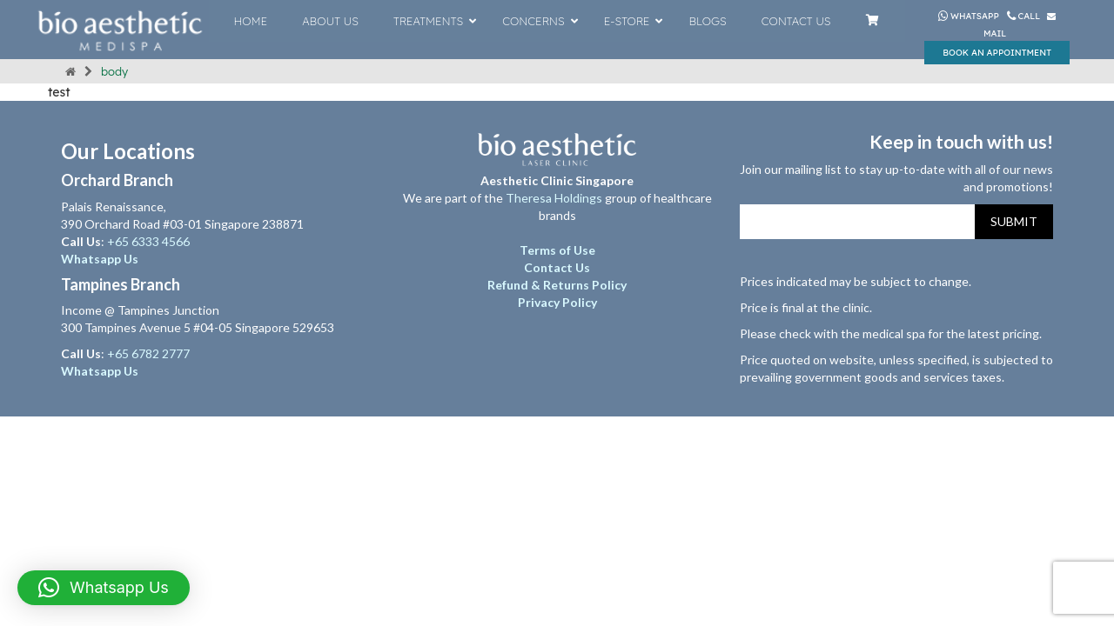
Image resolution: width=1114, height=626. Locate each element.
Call (1025, 16)
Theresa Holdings (554, 197)
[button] (103, 587)
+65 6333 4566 (149, 241)
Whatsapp (968, 16)
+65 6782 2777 (148, 353)
